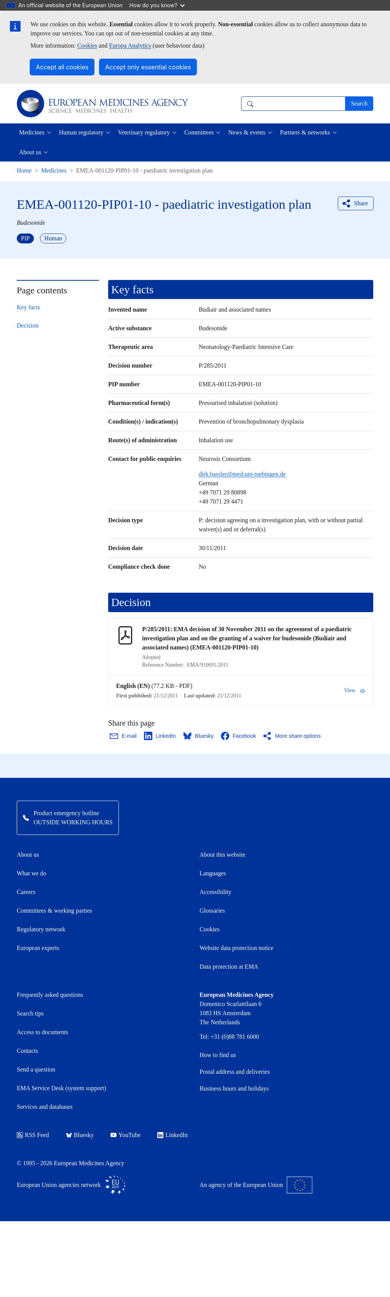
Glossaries (212, 910)
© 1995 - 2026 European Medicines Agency (70, 1163)
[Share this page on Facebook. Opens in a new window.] (238, 735)
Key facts (28, 307)
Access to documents (42, 1032)
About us (28, 854)
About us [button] (30, 152)
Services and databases (45, 1106)
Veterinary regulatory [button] (144, 132)
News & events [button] (246, 132)
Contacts (27, 1051)
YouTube (125, 1135)
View (354, 691)
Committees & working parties (54, 910)
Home (24, 170)
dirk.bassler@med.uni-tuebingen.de (242, 474)
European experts (38, 948)
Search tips (30, 1013)
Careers (26, 892)
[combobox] (293, 103)
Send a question (36, 1069)
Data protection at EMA (229, 966)
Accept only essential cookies (148, 67)
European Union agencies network (71, 1185)
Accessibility (216, 892)
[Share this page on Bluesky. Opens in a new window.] (199, 735)
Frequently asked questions (50, 995)
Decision (27, 325)
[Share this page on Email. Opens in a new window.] (123, 735)
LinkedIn (172, 1135)
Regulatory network (41, 929)
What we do (31, 873)
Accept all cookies (62, 67)
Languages (213, 873)
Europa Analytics (130, 45)
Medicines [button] (32, 132)
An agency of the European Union (256, 1185)
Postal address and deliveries (235, 1071)
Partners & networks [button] (305, 132)
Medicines (54, 170)
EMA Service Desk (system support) (61, 1088)
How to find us (218, 1055)
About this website (222, 854)
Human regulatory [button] (81, 132)
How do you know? (157, 5)
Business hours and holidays (234, 1088)
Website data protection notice (236, 948)
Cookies (87, 45)
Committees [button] (199, 132)
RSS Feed (33, 1135)
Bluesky (80, 1135)
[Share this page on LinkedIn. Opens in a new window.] (160, 735)
